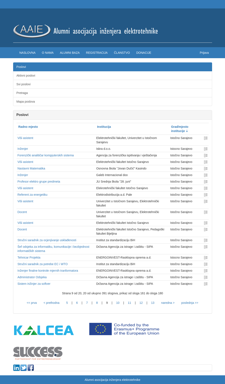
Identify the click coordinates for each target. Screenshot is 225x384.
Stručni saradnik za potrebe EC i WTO (43, 264)
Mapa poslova (26, 101)
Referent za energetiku (33, 194)
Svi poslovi (24, 84)
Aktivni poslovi (26, 75)
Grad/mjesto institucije (179, 129)
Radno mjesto (28, 126)
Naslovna (27, 52)
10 (118, 302)
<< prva (32, 302)
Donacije (143, 52)
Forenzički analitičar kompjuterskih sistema (46, 155)
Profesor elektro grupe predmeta (39, 181)
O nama (48, 52)
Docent (22, 212)
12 (141, 302)
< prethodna (51, 302)
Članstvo (122, 52)
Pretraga (22, 93)
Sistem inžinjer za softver (34, 283)
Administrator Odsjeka (32, 277)
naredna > (167, 302)
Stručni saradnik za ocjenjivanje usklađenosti (47, 240)
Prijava (204, 52)
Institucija (104, 126)
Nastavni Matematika (31, 168)
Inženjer (23, 148)
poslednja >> (189, 302)
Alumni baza (70, 52)
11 (129, 302)
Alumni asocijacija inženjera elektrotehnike (112, 379)
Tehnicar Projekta (29, 257)
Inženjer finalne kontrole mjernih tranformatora (48, 270)
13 (153, 302)
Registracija (97, 52)
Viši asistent (25, 138)
